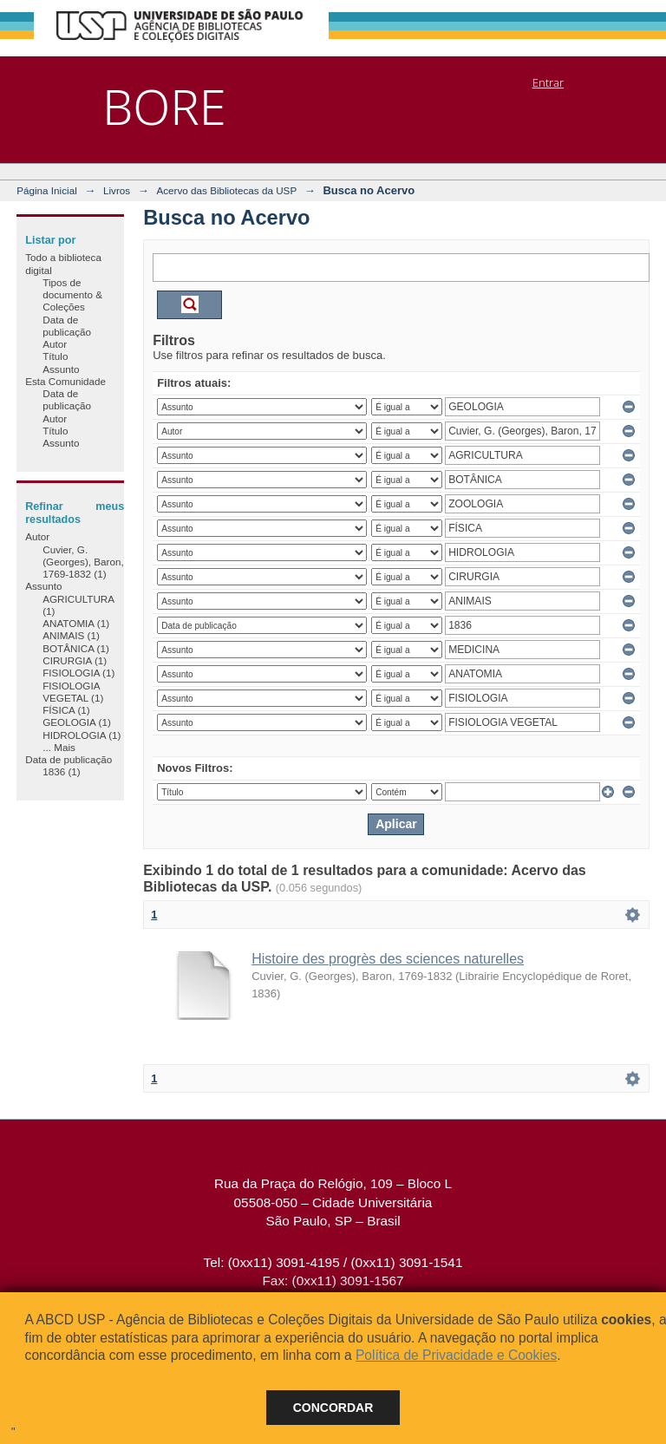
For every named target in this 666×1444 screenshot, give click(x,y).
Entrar (548, 82)
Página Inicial (46, 190)
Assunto (60, 369)
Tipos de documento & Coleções (72, 295)
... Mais (58, 747)
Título (55, 356)
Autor (54, 344)
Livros (116, 190)
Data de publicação (66, 325)
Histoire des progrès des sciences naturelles (387, 958)
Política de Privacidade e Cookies (456, 1355)
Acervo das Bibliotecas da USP (226, 190)
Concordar (333, 1408)
